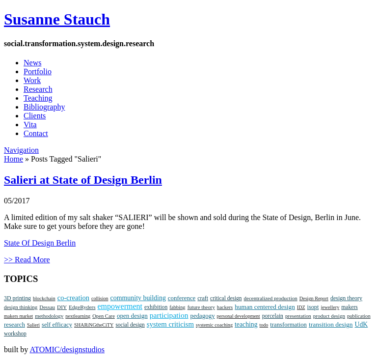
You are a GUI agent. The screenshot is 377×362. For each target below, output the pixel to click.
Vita (30, 124)
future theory (201, 307)
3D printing (17, 298)
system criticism (170, 324)
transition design (331, 324)
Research (38, 89)
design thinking (20, 307)
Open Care (103, 316)
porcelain (272, 316)
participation (169, 315)
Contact (36, 133)
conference (181, 298)
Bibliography (44, 107)
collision (99, 298)
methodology (49, 316)
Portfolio (38, 71)
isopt (313, 307)
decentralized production (270, 298)
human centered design (265, 306)
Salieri (33, 325)
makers (349, 307)
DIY (62, 307)
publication (359, 316)
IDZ (301, 307)
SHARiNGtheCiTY (93, 325)
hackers (225, 307)
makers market (18, 316)
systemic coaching (214, 325)
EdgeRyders (82, 307)
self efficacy (57, 324)
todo (264, 325)
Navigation (21, 150)
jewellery (330, 307)
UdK (361, 324)
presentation (298, 316)
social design (129, 325)
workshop (15, 334)
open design (132, 315)
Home (13, 159)
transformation (288, 324)
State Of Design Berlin (40, 243)
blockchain (44, 298)
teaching (246, 324)
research (14, 324)
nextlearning (77, 316)
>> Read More (27, 259)
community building (138, 298)
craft (202, 298)
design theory (346, 298)
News (32, 62)
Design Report (313, 298)
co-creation (73, 298)
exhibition (155, 307)
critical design (226, 298)
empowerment (120, 306)
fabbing (177, 307)
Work (32, 80)
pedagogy (202, 315)
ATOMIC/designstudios (67, 349)
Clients (35, 115)
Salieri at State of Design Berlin (83, 179)
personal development (238, 316)
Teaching (38, 98)
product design (329, 316)
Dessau (47, 307)
